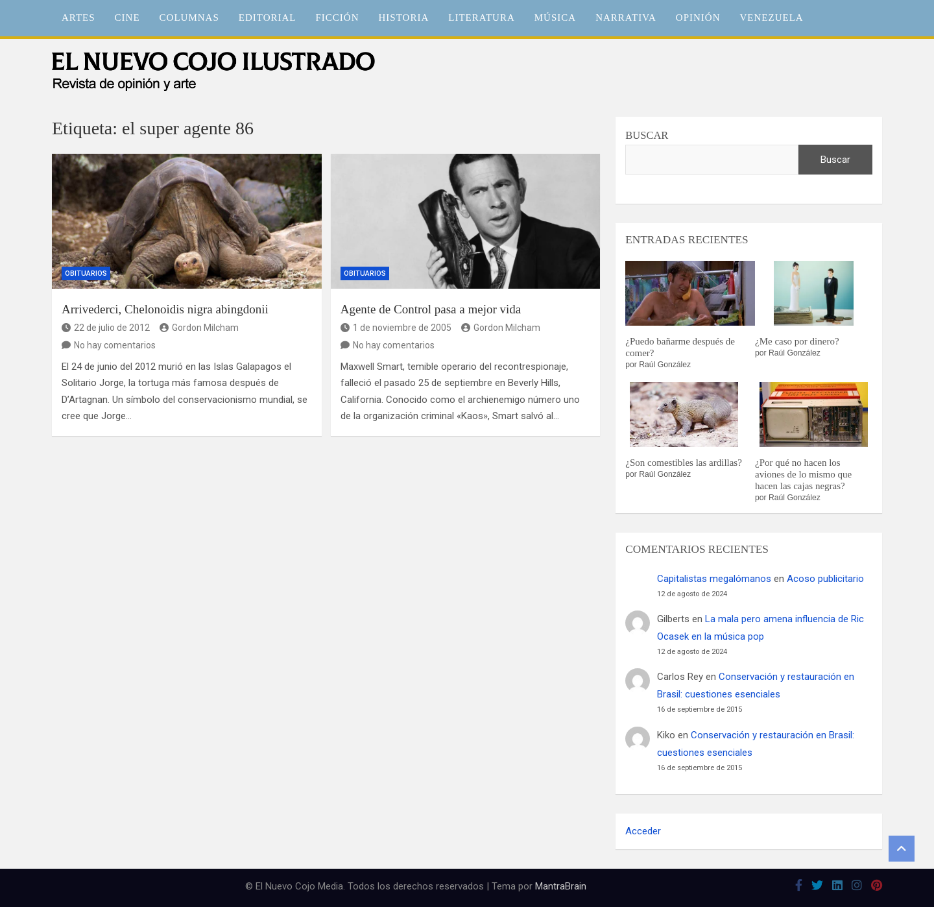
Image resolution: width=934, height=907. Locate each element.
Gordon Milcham (199, 327)
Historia (404, 17)
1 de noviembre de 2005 (396, 327)
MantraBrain (560, 886)
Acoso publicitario (825, 579)
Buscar (646, 135)
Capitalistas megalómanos (714, 579)
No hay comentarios (115, 345)
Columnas (189, 17)
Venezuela (772, 17)
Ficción (337, 17)
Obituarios (86, 273)
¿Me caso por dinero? (797, 341)
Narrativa (625, 17)
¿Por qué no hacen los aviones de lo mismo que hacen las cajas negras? (803, 474)
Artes (78, 17)
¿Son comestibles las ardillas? (683, 462)
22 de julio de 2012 (106, 327)
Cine (127, 17)
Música (555, 17)
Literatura (481, 17)
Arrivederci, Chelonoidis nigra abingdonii (165, 309)
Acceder (643, 831)
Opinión (698, 17)
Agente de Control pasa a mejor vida (431, 309)
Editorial (267, 17)
